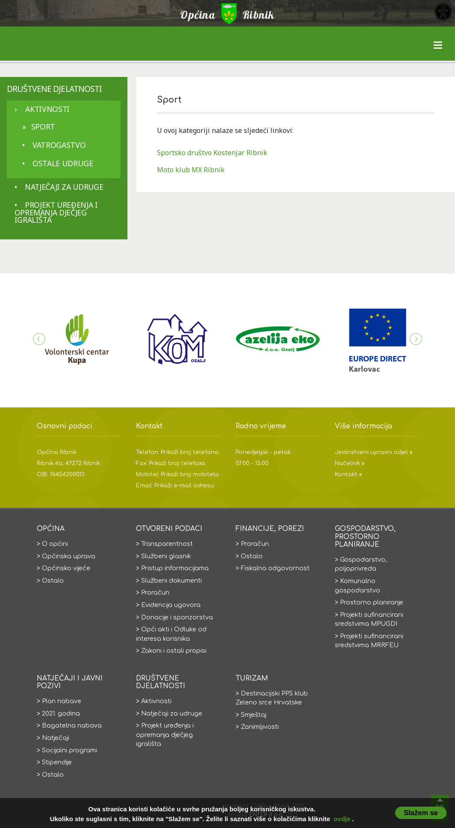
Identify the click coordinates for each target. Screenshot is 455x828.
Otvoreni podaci (169, 529)
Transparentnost (167, 543)
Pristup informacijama (175, 568)
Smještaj (253, 714)
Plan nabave (61, 701)
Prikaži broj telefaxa (177, 463)
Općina (51, 529)
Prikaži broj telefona (190, 452)
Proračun (155, 592)
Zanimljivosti (260, 726)
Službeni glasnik (166, 556)
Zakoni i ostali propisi (174, 650)
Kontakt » (348, 474)
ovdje (342, 818)
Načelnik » (349, 463)
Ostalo (53, 580)
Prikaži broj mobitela (190, 474)
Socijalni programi (69, 750)
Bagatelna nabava (72, 725)
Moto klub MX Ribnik (191, 169)
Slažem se (421, 812)
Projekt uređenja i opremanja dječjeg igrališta (56, 212)
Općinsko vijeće (66, 568)
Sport (43, 126)
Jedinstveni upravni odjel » (373, 452)
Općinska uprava (68, 556)
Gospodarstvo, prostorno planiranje (365, 536)
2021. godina (61, 713)
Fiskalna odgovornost (275, 568)
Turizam (252, 678)
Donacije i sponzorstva (177, 617)
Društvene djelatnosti (54, 88)
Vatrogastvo (59, 145)
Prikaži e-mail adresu (184, 486)
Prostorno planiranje (371, 602)
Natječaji (55, 737)
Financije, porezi (270, 529)
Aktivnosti (47, 109)
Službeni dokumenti (171, 580)
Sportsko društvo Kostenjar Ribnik (212, 152)
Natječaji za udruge (64, 187)
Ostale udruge (62, 163)
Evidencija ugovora (171, 604)
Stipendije (57, 762)
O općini (55, 543)
